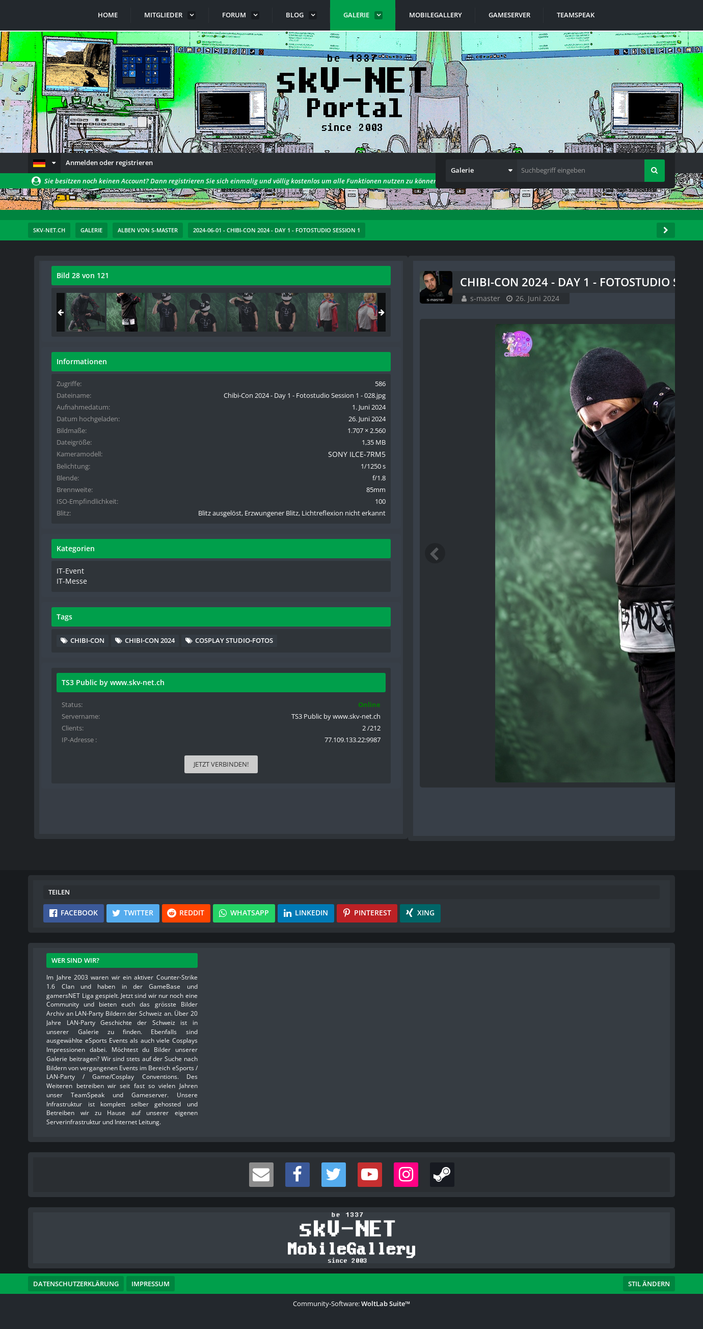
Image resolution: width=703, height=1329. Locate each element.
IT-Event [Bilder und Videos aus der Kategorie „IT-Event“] (534, 608)
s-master (106, 298)
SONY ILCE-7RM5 (629, 473)
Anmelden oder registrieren (109, 162)
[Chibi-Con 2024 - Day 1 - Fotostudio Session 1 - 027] (551, 312)
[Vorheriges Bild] (58, 553)
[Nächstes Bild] (461, 553)
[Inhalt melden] (463, 817)
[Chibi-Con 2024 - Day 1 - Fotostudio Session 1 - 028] (591, 312)
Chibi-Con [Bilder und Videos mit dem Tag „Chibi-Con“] (553, 677)
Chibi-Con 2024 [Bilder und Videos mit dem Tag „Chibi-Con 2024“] (615, 677)
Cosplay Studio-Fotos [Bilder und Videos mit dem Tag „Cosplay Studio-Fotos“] (575, 692)
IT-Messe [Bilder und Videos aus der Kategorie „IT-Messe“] (535, 617)
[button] (44, 163)
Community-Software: (351, 1303)
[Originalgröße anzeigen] (459, 282)
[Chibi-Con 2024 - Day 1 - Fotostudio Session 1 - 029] (631, 312)
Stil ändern (649, 1283)
